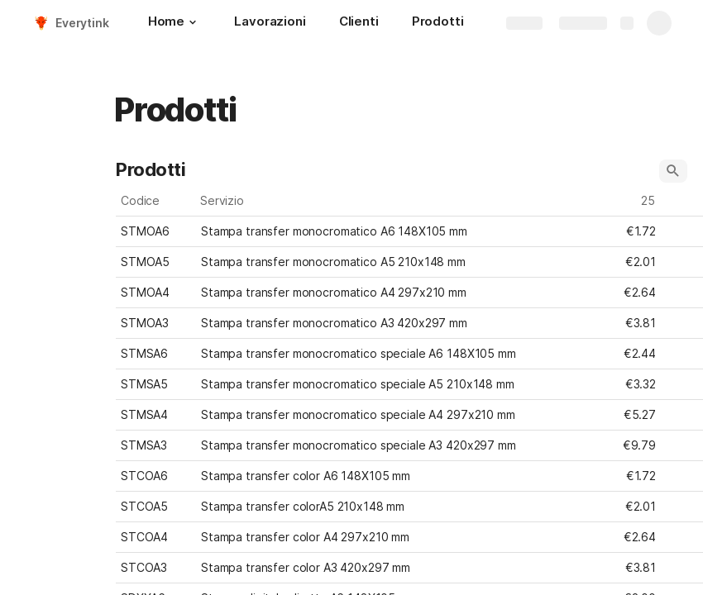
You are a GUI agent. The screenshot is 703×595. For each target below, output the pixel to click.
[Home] (175, 23)
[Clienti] (359, 23)
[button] (192, 22)
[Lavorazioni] (270, 23)
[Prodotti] (438, 23)
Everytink (82, 23)
